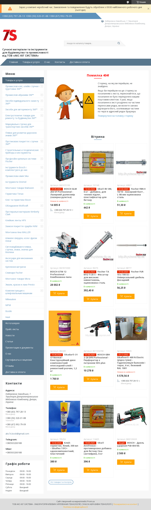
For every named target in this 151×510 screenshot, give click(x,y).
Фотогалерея (12, 323)
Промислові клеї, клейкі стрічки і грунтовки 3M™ (22, 88)
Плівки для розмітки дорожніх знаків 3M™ (21, 134)
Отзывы (9, 365)
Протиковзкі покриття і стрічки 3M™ (21, 143)
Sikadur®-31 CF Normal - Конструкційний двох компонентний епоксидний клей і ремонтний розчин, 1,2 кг (64, 363)
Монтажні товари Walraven (19, 187)
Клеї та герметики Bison (18, 199)
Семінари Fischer (14, 272)
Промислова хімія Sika (17, 176)
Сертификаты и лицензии (18, 359)
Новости (9, 335)
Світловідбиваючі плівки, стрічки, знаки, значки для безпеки (19, 249)
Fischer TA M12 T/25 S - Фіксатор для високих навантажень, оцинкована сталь (96, 277)
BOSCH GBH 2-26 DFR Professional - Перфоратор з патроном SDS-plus (97, 358)
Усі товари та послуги (60, 482)
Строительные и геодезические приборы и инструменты (22, 151)
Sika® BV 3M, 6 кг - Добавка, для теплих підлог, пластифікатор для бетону (98, 194)
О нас (47, 62)
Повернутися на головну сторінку (115, 115)
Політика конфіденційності (75, 507)
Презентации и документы (19, 347)
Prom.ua (91, 501)
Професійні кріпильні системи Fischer (20, 160)
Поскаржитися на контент (125, 504)
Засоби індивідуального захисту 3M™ (22, 102)
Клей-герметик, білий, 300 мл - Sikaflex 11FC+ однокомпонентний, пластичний (64, 448)
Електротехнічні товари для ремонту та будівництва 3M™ (20, 117)
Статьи (9, 341)
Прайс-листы (12, 329)
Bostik (8, 311)
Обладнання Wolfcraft (16, 205)
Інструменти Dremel (15, 181)
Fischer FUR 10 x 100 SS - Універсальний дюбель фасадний (130, 275)
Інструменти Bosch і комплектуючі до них (16, 169)
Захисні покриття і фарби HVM (21, 226)
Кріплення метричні (15, 266)
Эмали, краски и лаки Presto (20, 284)
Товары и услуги (31, 62)
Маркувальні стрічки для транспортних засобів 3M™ (19, 125)
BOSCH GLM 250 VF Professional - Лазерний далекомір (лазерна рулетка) (63, 193)
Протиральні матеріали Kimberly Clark (22, 213)
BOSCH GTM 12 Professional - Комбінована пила (60, 274)
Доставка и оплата (80, 62)
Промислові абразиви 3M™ (19, 94)
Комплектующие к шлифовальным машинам (18, 292)
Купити (94, 216)
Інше (7, 317)
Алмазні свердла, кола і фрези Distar (21, 239)
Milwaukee (10, 299)
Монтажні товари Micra (17, 278)
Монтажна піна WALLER (18, 232)
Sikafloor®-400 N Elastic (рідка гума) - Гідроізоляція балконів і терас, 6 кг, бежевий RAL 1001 (131, 363)
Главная (13, 62)
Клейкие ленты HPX (15, 220)
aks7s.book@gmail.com (17, 433)
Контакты (60, 62)
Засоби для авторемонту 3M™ (21, 109)
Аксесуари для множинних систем (19, 259)
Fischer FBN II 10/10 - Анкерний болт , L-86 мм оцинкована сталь (131, 193)
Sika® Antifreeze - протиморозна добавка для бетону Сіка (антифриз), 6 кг (97, 448)
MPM (8, 305)
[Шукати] (119, 43)
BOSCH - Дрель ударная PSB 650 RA (130, 444)
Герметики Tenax (14, 193)
